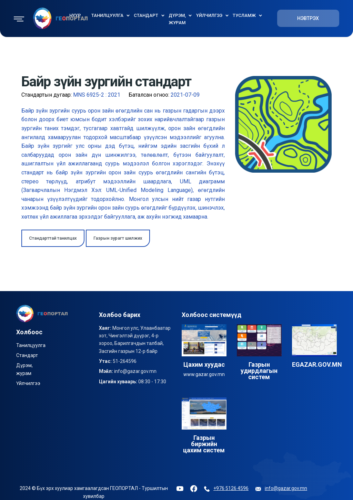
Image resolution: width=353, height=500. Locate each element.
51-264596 (125, 361)
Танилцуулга (31, 345)
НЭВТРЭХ (308, 18)
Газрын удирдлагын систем (259, 371)
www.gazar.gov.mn (204, 374)
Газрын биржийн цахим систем (204, 444)
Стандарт (27, 355)
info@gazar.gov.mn (135, 371)
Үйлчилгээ (28, 383)
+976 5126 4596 (231, 488)
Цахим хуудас (204, 364)
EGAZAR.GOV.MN (317, 364)
